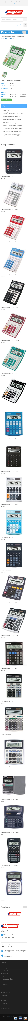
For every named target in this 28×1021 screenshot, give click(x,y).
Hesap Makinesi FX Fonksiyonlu (9, 866)
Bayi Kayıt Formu (18, 1)
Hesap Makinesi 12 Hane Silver (9, 637)
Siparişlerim (5, 973)
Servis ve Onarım (6, 989)
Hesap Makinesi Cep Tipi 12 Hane (10, 801)
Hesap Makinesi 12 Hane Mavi (9, 276)
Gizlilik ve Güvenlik (6, 992)
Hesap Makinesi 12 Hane (7, 177)
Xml (3, 976)
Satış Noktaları (6, 99)
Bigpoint (11, 1016)
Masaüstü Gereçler (11, 36)
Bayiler (4, 1000)
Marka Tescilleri (6, 987)
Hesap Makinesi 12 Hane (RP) (9, 604)
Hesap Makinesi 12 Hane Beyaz (9, 210)
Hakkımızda (5, 1006)
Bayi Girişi (10, 1)
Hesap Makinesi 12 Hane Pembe (10, 341)
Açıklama (5, 107)
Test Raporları (6, 984)
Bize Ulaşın (5, 1003)
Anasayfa (3, 36)
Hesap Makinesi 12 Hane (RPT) (9, 735)
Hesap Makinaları (20, 36)
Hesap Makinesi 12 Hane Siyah (9, 309)
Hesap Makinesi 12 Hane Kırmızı (10, 243)
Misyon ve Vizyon (6, 1008)
